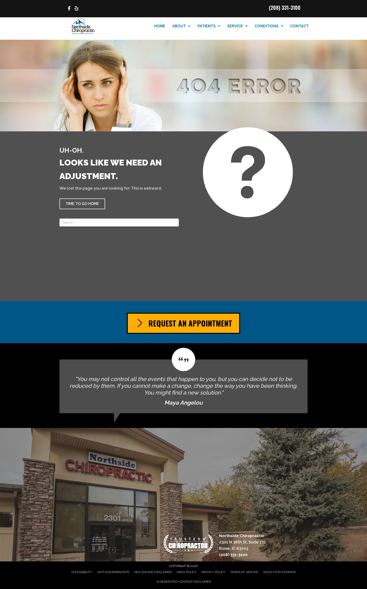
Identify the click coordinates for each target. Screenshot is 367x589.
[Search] (119, 222)
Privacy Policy (213, 572)
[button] (82, 203)
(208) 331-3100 (285, 7)
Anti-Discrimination (113, 572)
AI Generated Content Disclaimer (183, 581)
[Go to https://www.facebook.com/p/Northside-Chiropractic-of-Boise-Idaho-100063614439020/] (69, 9)
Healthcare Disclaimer (153, 572)
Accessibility (81, 572)
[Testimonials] (183, 380)
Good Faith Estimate (279, 572)
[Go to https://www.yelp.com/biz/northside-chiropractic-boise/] (76, 9)
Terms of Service (244, 572)
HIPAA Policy (187, 572)
